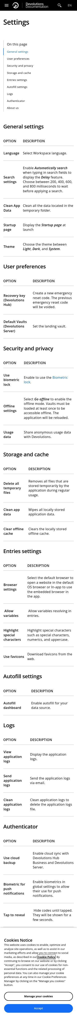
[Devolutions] (15, 5)
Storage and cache (19, 73)
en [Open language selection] (70, 5)
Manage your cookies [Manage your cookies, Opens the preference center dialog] (38, 996)
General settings (17, 52)
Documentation (37, 5)
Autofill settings (17, 87)
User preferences (18, 59)
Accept (38, 1008)
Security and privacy (20, 66)
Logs (10, 94)
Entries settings (17, 80)
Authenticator (16, 101)
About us (13, 108)
